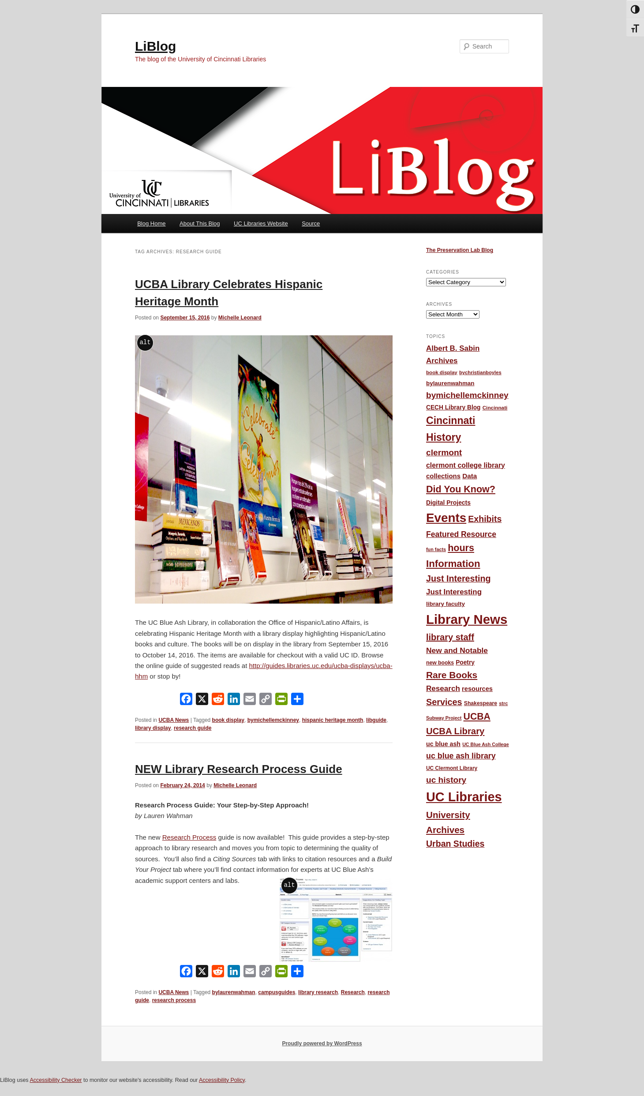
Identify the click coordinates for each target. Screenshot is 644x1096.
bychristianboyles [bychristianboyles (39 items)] (480, 372)
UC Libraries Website (261, 223)
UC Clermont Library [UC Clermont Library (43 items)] (451, 768)
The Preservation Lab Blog (459, 250)
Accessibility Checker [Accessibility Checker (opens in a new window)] (56, 1080)
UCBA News (173, 720)
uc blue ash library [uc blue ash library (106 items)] (461, 755)
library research (318, 992)
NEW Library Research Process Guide (238, 769)
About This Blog (200, 223)
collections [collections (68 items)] (443, 476)
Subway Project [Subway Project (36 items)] (443, 718)
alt (144, 342)
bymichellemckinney (273, 720)
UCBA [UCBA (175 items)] (477, 716)
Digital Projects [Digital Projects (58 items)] (448, 502)
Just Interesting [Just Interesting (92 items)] (454, 592)
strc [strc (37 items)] (503, 703)
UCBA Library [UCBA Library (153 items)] (455, 731)
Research (353, 992)
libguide (376, 720)
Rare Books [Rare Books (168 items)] (451, 675)
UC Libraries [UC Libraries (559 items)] (464, 797)
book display (228, 720)
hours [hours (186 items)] (461, 548)
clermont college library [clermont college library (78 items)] (465, 465)
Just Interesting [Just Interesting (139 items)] (458, 578)
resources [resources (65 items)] (477, 688)
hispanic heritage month (332, 720)
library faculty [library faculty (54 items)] (445, 604)
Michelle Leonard (240, 318)
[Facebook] (186, 701)
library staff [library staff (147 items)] (450, 637)
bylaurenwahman (233, 992)
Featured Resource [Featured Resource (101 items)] (461, 534)
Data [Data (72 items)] (469, 476)
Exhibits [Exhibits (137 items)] (485, 519)
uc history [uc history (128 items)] (446, 779)
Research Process (189, 837)
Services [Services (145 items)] (444, 702)
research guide (192, 728)
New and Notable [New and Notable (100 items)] (457, 650)
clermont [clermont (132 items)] (444, 452)
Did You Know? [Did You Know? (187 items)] (460, 489)
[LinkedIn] (234, 701)
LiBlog (155, 46)
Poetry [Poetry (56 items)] (465, 662)
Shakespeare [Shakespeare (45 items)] (480, 703)
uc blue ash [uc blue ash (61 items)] (443, 743)
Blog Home (151, 223)
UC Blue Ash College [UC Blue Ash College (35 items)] (485, 744)
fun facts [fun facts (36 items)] (436, 549)
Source (311, 223)
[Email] (250, 701)
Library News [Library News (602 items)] (466, 619)
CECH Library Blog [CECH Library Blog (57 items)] (453, 407)
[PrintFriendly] (281, 701)
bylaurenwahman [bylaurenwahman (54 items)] (450, 383)
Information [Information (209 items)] (453, 563)
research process (174, 1000)
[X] (202, 701)
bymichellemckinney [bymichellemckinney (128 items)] (467, 395)
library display (153, 728)
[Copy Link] (265, 701)
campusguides (276, 992)
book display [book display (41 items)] (441, 372)
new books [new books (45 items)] (440, 663)
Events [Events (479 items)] (446, 518)
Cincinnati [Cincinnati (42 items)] (495, 407)
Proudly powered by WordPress (322, 1043)
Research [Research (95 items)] (443, 688)
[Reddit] (218, 701)
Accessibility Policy (222, 1080)
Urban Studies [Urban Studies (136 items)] (455, 843)
